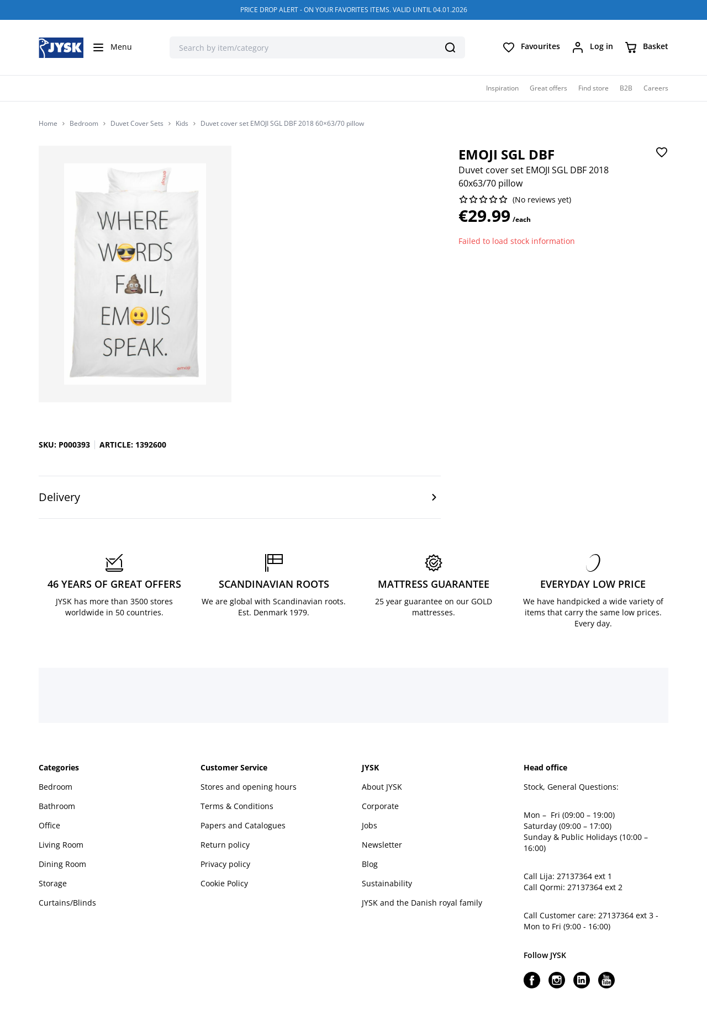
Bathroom (57, 806)
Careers (655, 88)
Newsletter (382, 844)
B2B (626, 88)
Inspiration (502, 88)
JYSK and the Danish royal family (422, 902)
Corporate (380, 806)
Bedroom (84, 123)
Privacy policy (225, 864)
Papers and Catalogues (243, 825)
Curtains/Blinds (67, 902)
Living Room (61, 844)
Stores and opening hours (249, 786)
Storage (53, 883)
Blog (370, 864)
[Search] (450, 47)
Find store (593, 88)
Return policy (225, 844)
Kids (182, 123)
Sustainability (387, 883)
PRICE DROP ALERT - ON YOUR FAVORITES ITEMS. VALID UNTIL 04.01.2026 (353, 9)
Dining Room (62, 864)
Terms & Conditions (237, 806)
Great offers (548, 88)
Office (49, 825)
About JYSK (382, 786)
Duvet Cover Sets (136, 123)
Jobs (369, 825)
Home (48, 123)
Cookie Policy (224, 883)
